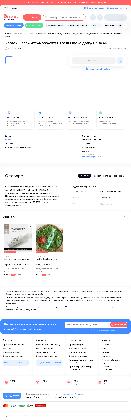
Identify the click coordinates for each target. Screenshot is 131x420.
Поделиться (19, 48)
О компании (107, 344)
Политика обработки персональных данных (112, 361)
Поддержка (12, 396)
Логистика (7, 348)
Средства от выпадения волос (85, 33)
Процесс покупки (76, 344)
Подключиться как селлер (16, 363)
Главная (8, 33)
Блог (104, 348)
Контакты (106, 356)
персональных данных (107, 330)
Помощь (105, 352)
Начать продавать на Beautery (69, 394)
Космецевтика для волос (59, 33)
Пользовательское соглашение (110, 368)
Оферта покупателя (78, 356)
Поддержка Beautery (97, 68)
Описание (85, 175)
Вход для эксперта (118, 8)
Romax (8, 139)
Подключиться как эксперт (49, 363)
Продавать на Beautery (13, 344)
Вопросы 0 (119, 175)
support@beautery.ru (36, 397)
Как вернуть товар (77, 352)
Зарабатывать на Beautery (48, 344)
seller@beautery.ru (64, 397)
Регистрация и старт (45, 348)
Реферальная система (46, 352)
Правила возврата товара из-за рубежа (81, 361)
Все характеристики (91, 156)
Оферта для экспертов (46, 356)
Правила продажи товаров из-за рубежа (81, 368)
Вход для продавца (95, 8)
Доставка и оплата (77, 348)
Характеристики (102, 175)
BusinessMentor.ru (22, 416)
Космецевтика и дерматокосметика (30, 33)
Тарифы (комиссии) (11, 352)
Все (124, 217)
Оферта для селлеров (13, 356)
